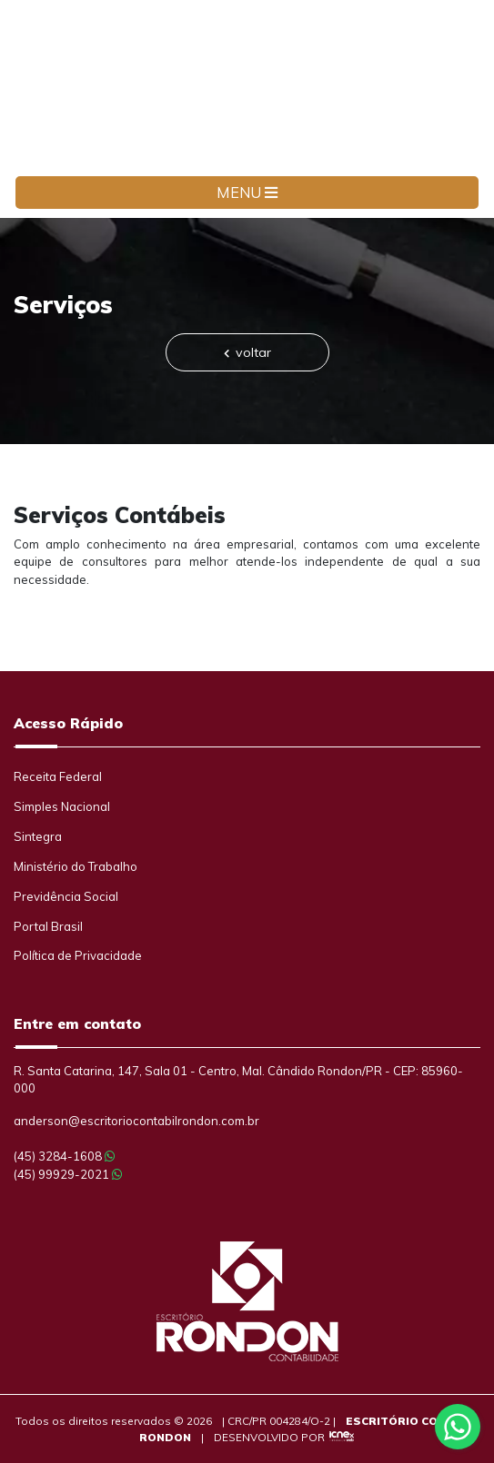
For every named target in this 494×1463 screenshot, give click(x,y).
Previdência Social (66, 896)
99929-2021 (68, 1174)
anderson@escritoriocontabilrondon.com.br (136, 1120)
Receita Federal (58, 776)
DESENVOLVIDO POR (269, 1437)
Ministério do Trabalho (75, 866)
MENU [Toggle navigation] (247, 192)
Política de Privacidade (78, 955)
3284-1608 (64, 1156)
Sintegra (38, 836)
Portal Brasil (48, 926)
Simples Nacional (62, 806)
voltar (247, 352)
